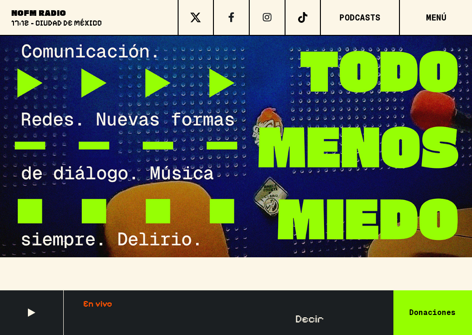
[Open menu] (435, 17)
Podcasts (359, 17)
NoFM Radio (38, 12)
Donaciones (432, 312)
